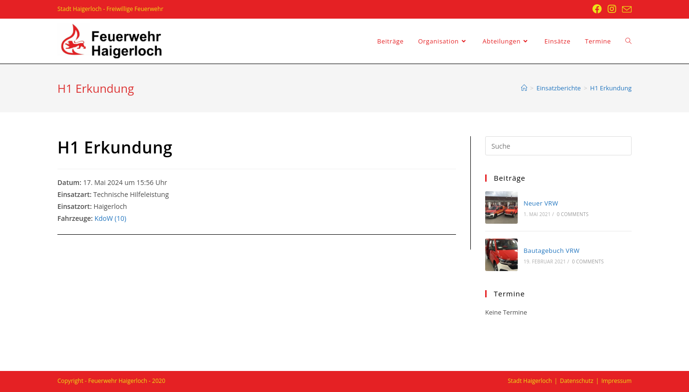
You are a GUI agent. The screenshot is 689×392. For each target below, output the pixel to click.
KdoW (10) (110, 218)
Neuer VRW (540, 203)
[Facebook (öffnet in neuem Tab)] (597, 9)
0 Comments (573, 214)
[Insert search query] (558, 145)
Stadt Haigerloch (530, 381)
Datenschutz (576, 381)
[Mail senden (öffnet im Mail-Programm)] (625, 9)
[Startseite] (524, 88)
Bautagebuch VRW (551, 250)
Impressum (616, 381)
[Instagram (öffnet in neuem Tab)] (612, 9)
